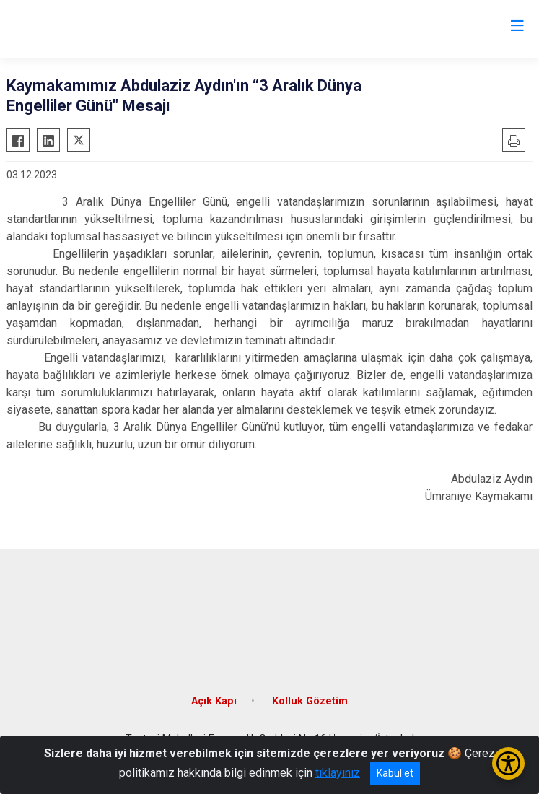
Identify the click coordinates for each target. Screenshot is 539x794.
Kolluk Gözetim (310, 701)
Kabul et (395, 773)
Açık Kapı (214, 701)
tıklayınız (337, 773)
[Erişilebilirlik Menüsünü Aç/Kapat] (508, 763)
